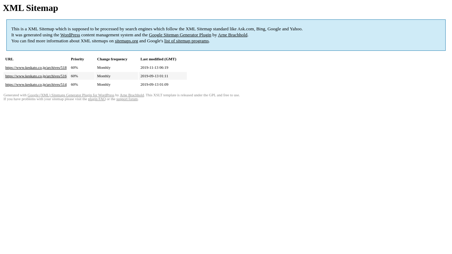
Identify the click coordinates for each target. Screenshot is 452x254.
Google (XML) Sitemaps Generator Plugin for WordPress (71, 95)
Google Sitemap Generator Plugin (180, 34)
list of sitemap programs (186, 40)
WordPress (70, 34)
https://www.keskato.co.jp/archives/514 (36, 84)
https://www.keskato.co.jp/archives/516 (36, 76)
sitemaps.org (126, 40)
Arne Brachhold (232, 34)
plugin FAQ (97, 99)
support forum (127, 99)
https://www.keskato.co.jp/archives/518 (36, 67)
